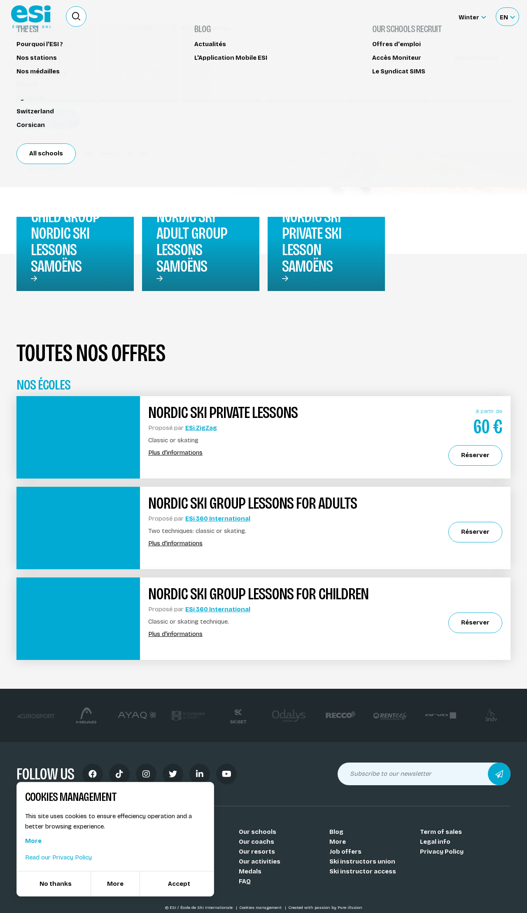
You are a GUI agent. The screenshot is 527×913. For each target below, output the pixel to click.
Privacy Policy (442, 851)
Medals (250, 871)
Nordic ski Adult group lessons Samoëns (191, 241)
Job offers (345, 851)
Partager (448, 95)
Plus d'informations (175, 453)
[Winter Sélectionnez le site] (472, 16)
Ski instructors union (362, 861)
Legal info (435, 841)
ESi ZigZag (201, 428)
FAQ (245, 881)
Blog (336, 832)
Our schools (257, 832)
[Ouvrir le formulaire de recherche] (76, 16)
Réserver (449, 72)
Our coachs (256, 841)
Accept (179, 883)
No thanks (56, 883)
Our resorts (257, 851)
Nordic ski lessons (49, 57)
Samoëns (40, 168)
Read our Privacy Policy (58, 857)
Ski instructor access (362, 871)
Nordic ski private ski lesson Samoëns (311, 241)
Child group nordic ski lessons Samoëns (65, 241)
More (337, 841)
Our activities (259, 861)
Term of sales (441, 832)
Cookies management (261, 907)
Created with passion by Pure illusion (325, 907)
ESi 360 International (217, 518)
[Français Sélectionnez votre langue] (507, 16)
